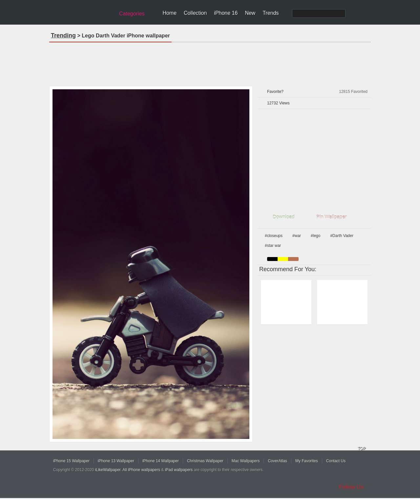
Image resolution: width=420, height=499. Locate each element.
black (272, 259)
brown (293, 259)
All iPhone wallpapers (141, 469)
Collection (195, 13)
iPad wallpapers (179, 469)
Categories (131, 13)
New (250, 13)
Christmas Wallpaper (205, 461)
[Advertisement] (210, 62)
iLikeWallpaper (108, 469)
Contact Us (336, 461)
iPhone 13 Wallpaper (116, 461)
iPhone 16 (226, 13)
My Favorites (306, 461)
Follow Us (351, 487)
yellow (283, 259)
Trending (63, 35)
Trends (270, 13)
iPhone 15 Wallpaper (71, 461)
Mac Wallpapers (246, 461)
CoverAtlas (277, 461)
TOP (362, 448)
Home (169, 13)
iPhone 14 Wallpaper (160, 461)
